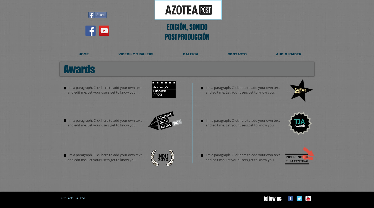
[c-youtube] (308, 198)
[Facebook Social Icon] (90, 31)
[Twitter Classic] (299, 198)
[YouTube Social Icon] (104, 31)
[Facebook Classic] (290, 198)
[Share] (97, 15)
